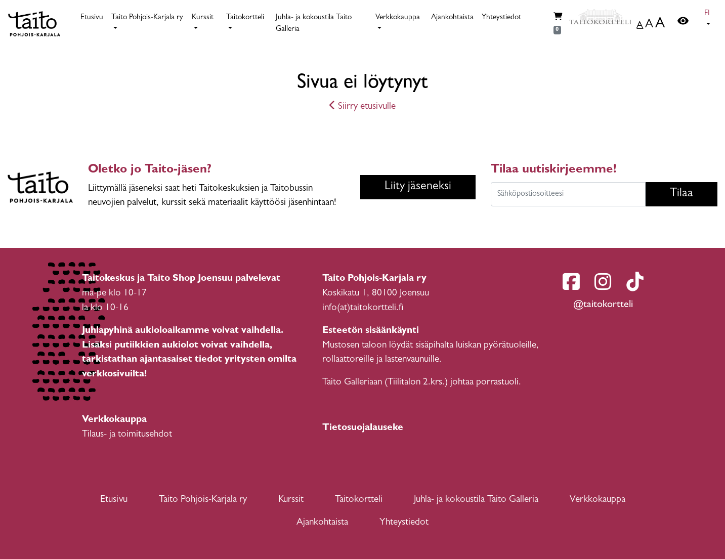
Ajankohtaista (452, 18)
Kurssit (291, 500)
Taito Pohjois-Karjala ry (203, 500)
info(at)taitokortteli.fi (362, 308)
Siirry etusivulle (362, 107)
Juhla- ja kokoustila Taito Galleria (314, 23)
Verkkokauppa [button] (397, 18)
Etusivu (91, 18)
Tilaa (681, 194)
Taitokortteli (358, 500)
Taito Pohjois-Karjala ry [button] (147, 18)
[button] (708, 19)
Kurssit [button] (203, 18)
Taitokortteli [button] (245, 18)
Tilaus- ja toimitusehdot (127, 435)
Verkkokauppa (597, 500)
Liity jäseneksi (418, 187)
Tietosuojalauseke (362, 428)
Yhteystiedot (501, 18)
